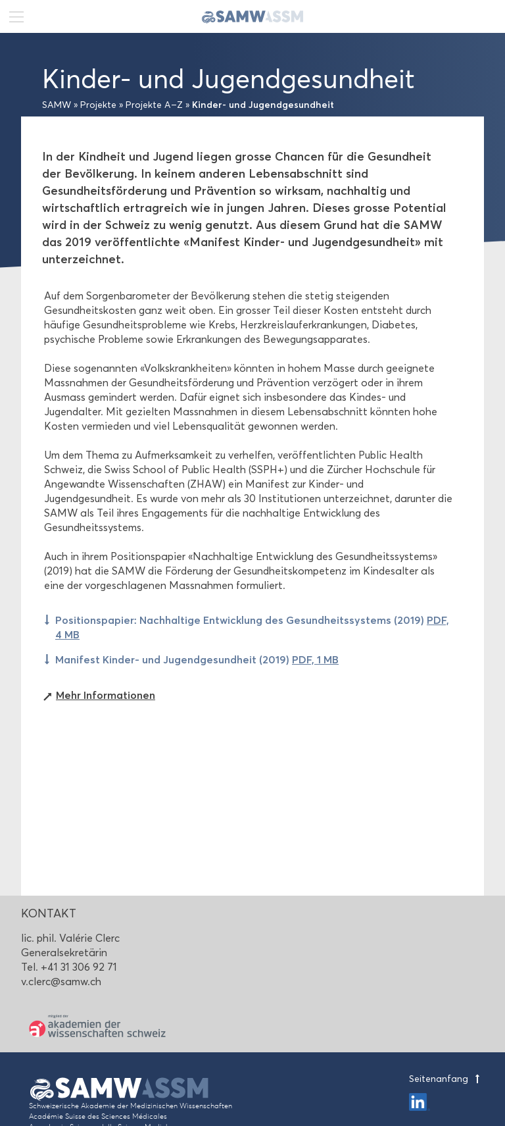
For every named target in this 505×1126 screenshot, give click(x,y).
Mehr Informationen (105, 695)
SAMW (56, 105)
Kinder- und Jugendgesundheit (263, 105)
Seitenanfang (446, 1079)
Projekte (98, 105)
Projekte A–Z (154, 105)
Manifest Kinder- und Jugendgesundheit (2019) (197, 659)
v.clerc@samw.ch (61, 981)
